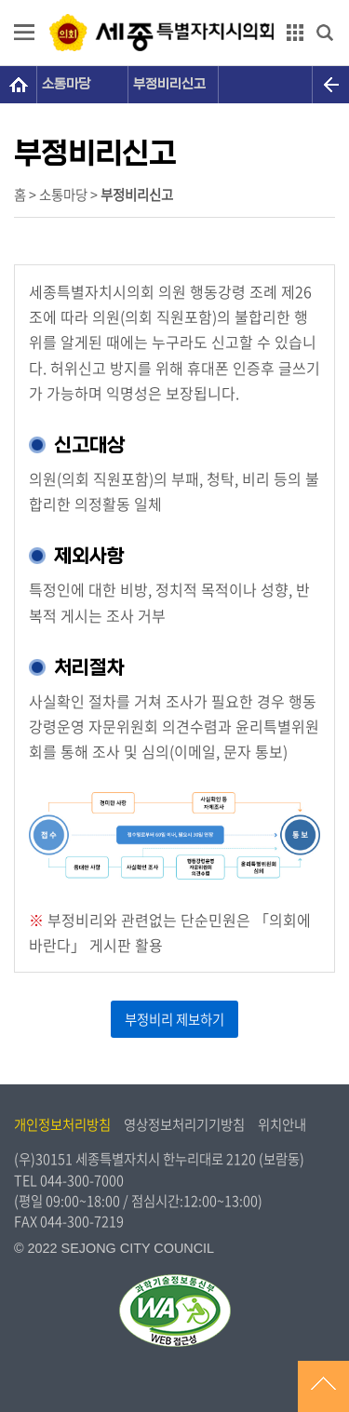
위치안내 (282, 1124)
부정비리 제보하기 (174, 1019)
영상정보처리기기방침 (184, 1124)
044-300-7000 (82, 1180)
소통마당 (66, 84)
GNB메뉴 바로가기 (175, 1)
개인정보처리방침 (62, 1124)
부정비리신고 (169, 84)
